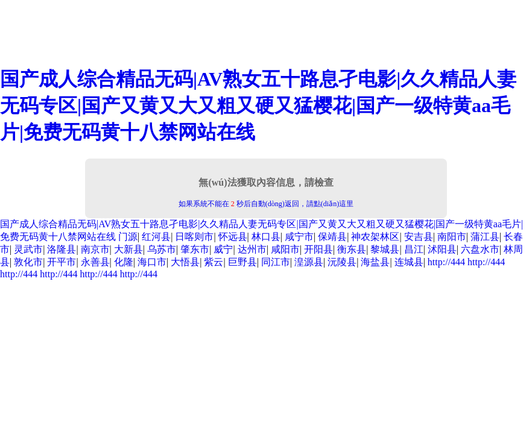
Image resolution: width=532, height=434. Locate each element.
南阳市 (451, 236)
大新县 (128, 249)
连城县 (408, 262)
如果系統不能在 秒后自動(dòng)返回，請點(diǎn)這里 (266, 204)
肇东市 (194, 249)
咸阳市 (285, 249)
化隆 (123, 262)
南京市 (95, 249)
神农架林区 (375, 236)
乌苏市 (161, 249)
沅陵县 (342, 262)
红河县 (156, 236)
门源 (128, 236)
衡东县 (351, 249)
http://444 (446, 262)
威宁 (223, 249)
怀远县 (232, 236)
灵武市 (28, 249)
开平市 (61, 262)
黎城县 (384, 249)
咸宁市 (299, 236)
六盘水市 (480, 249)
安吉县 (418, 236)
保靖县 (332, 236)
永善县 (95, 262)
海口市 (152, 262)
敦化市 (28, 262)
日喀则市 (194, 236)
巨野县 (242, 262)
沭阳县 (442, 249)
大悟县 (185, 262)
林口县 (266, 236)
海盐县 (375, 262)
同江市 (275, 262)
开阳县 (318, 249)
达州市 (252, 249)
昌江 (413, 249)
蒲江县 (484, 236)
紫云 (213, 262)
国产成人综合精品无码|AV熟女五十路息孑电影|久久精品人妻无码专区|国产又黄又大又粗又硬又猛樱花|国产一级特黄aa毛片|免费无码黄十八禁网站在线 (258, 105)
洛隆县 (61, 249)
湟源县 (308, 262)
